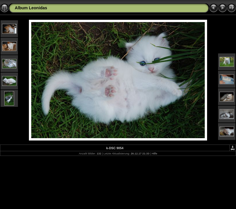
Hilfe (154, 153)
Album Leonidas (31, 8)
